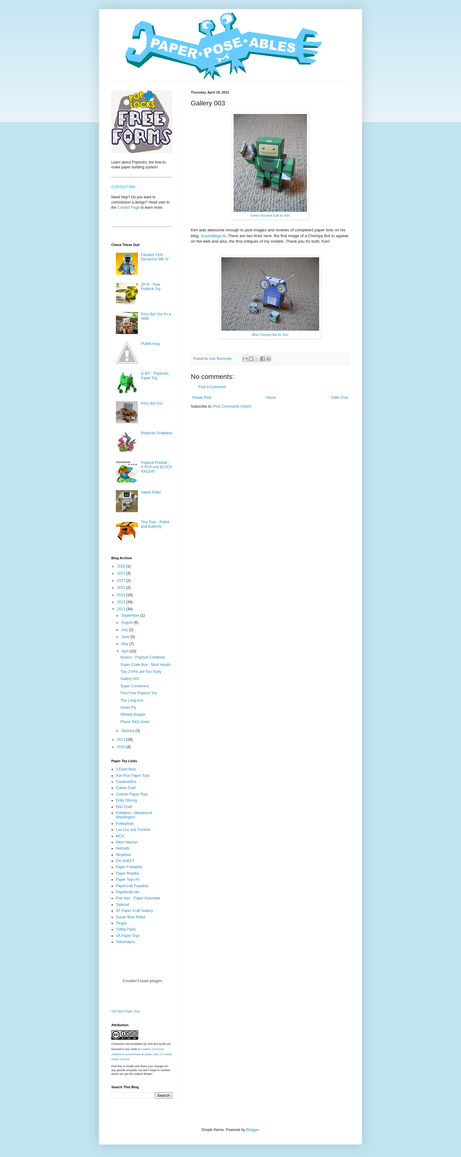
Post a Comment (212, 387)
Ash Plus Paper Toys (133, 775)
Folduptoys (125, 823)
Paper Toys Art (128, 879)
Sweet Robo (151, 492)
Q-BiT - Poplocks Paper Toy (154, 375)
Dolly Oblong (126, 800)
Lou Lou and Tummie (133, 830)
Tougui (121, 923)
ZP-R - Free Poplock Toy (150, 286)
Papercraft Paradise (132, 886)
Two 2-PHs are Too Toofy (140, 672)
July (125, 630)
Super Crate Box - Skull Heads (145, 665)
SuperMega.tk (213, 235)
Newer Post (201, 397)
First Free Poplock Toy (138, 693)
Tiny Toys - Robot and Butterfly (155, 524)
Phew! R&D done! (134, 722)
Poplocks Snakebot (156, 433)
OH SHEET (125, 861)
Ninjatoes (123, 855)
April (125, 651)
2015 (121, 588)
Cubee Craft (126, 788)
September (130, 615)
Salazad (122, 904)
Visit (125, 1011)
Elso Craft (124, 807)
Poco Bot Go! (152, 403)
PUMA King (150, 344)
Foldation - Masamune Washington (134, 815)
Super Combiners (134, 686)
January (128, 731)
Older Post (339, 397)
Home (271, 397)
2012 (121, 609)
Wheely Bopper (133, 714)
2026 (121, 566)
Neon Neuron (127, 842)
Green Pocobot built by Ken (270, 215)
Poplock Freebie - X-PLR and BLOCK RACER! (156, 467)
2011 (121, 739)
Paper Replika (127, 873)
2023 (121, 573)
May (125, 644)
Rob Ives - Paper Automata (138, 898)
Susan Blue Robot (131, 917)
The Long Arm (131, 700)
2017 (121, 580)
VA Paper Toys (128, 936)
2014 (121, 595)
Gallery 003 (129, 679)
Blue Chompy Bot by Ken (270, 334)
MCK (120, 836)
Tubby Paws (126, 929)
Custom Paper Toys (132, 794)
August (127, 622)
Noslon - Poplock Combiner (142, 657)
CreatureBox (126, 782)
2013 (121, 602)
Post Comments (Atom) (232, 406)
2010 (121, 747)
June (125, 637)
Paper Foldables (129, 867)
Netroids (123, 848)
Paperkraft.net (127, 892)
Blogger (252, 1130)
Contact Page (128, 207)
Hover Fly (128, 707)
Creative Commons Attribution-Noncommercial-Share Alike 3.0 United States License (141, 1054)
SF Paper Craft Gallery (134, 911)
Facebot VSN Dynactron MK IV (155, 257)
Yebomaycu (125, 942)
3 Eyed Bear (126, 769)
